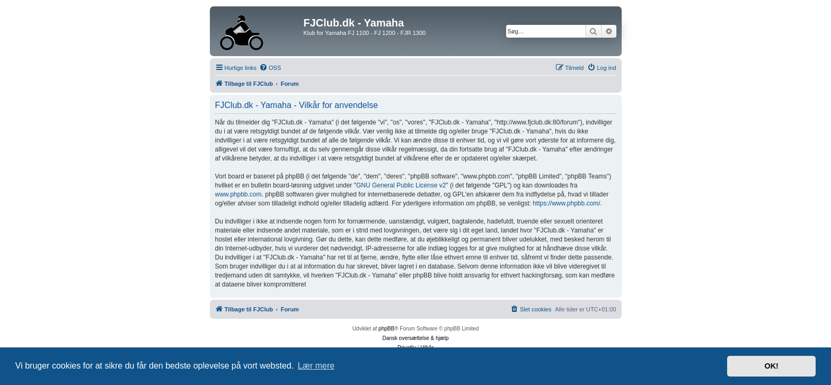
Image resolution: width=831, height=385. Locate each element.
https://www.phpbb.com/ (566, 203)
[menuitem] (270, 67)
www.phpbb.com (238, 194)
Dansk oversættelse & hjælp (415, 338)
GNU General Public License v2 (401, 185)
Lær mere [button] (316, 365)
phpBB (386, 329)
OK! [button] (771, 366)
